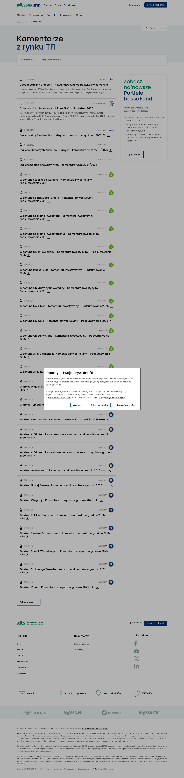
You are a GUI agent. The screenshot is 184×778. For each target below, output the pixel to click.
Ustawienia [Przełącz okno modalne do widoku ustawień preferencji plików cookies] (77, 405)
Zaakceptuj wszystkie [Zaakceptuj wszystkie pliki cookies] (126, 405)
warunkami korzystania (59, 397)
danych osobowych (115, 397)
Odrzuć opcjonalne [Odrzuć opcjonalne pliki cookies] (99, 405)
